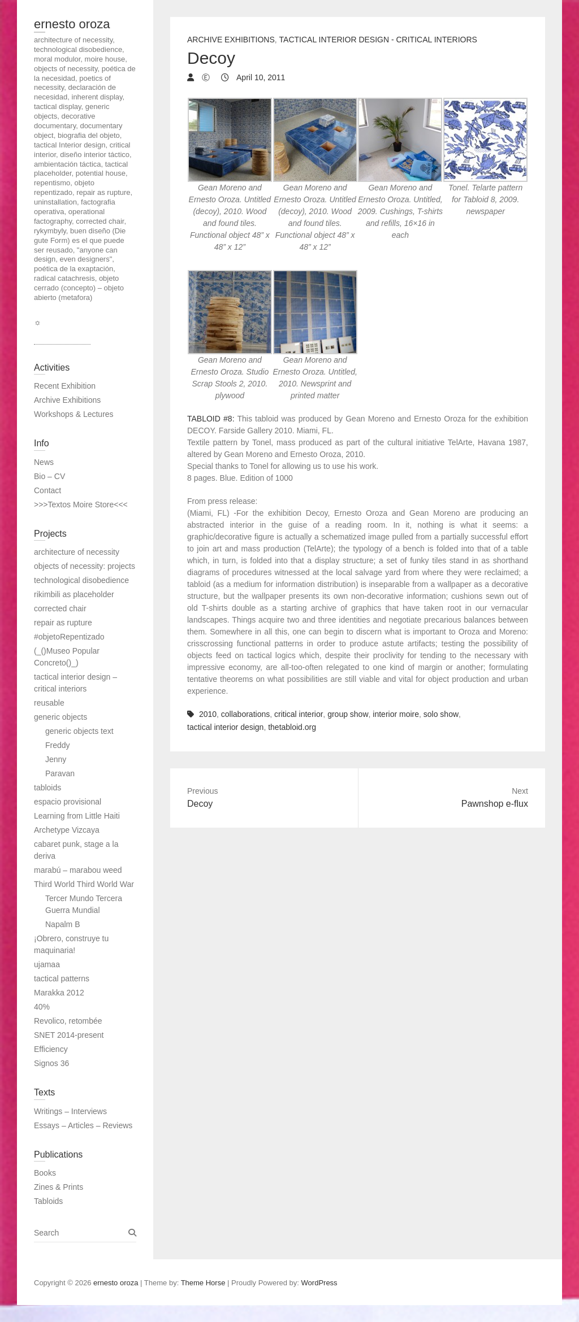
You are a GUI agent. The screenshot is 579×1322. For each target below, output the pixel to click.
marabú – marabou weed (78, 870)
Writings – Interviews (70, 1111)
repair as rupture (63, 622)
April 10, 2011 (260, 77)
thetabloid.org (292, 727)
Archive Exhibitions (231, 39)
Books (45, 1172)
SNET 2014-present (68, 1035)
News (44, 462)
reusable (49, 702)
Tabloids (48, 1201)
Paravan (60, 773)
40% (42, 1006)
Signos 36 (51, 1063)
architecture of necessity (76, 551)
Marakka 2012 (59, 992)
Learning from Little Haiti (77, 815)
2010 (208, 714)
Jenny (55, 759)
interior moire (396, 714)
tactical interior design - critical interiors (378, 39)
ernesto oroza (72, 24)
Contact (47, 490)
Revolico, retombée (68, 1020)
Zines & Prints (58, 1186)
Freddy (57, 745)
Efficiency (51, 1049)
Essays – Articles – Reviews (83, 1125)
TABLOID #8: (211, 418)
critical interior (298, 714)
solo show (441, 714)
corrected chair (60, 608)
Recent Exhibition (65, 385)
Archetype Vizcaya (67, 829)
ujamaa (47, 964)
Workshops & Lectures (74, 414)
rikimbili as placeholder (74, 594)
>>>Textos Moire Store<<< (81, 504)
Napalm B (62, 924)
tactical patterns (61, 978)
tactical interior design (225, 727)
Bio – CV (49, 476)
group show (347, 714)
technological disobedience (81, 580)
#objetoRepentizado (69, 636)
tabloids (47, 787)
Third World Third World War (84, 884)
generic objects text (79, 731)
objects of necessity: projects (84, 566)
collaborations (245, 714)
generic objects (60, 716)
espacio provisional (67, 801)
